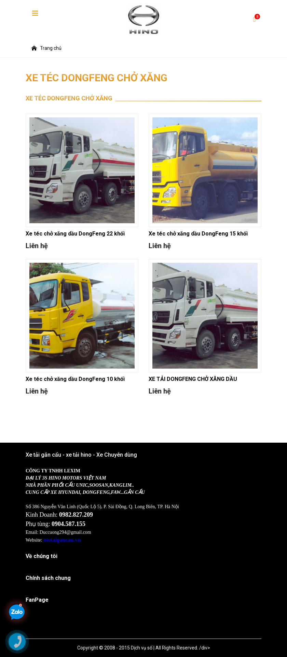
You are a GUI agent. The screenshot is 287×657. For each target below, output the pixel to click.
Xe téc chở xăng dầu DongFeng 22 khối (75, 233)
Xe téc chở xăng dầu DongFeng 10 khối (75, 379)
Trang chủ (46, 48)
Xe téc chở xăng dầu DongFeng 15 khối (198, 233)
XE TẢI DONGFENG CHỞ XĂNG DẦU (193, 379)
